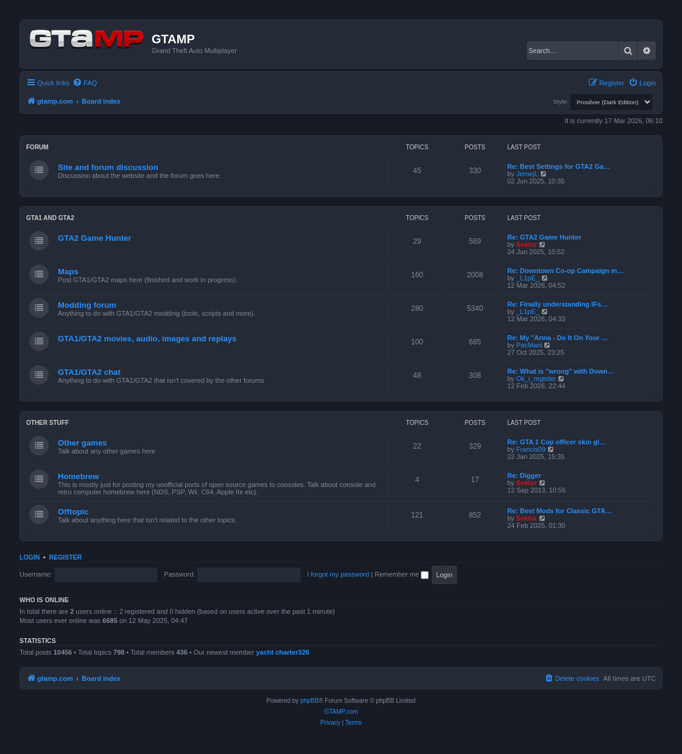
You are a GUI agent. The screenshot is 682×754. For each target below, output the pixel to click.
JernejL (527, 173)
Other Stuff (47, 422)
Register (65, 557)
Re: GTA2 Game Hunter (544, 237)
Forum (37, 147)
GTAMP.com (340, 711)
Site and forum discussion (108, 167)
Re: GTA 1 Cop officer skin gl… (556, 442)
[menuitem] (84, 83)
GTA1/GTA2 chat (89, 372)
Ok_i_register (536, 378)
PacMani (529, 345)
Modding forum (87, 305)
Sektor (526, 244)
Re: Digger (524, 475)
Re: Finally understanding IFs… (557, 304)
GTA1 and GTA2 (50, 218)
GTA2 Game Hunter (95, 238)
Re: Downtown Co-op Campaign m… (565, 270)
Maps (68, 271)
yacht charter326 (282, 652)
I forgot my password (338, 574)
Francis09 (531, 449)
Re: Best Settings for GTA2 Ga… (558, 166)
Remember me (401, 574)
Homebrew (78, 476)
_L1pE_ (528, 278)
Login (29, 557)
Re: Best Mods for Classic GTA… (559, 510)
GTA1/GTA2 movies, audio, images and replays (147, 338)
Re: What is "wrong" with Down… (560, 371)
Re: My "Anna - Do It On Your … (557, 337)
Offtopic (73, 511)
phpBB (309, 700)
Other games (82, 442)
